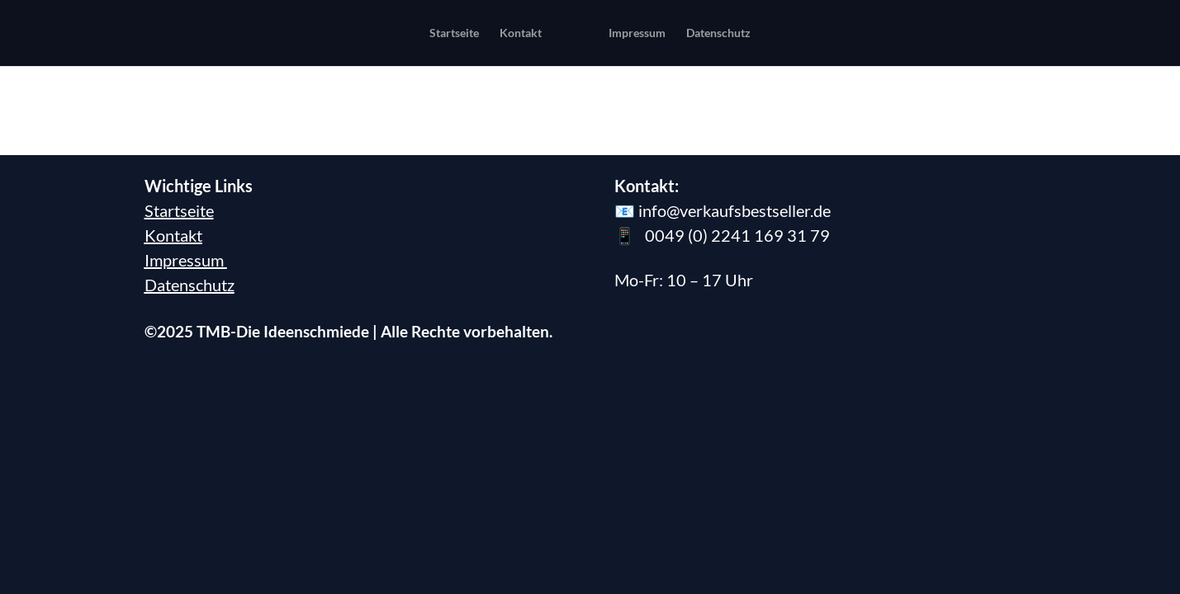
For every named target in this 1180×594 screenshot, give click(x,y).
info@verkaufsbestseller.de (734, 144)
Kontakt (173, 169)
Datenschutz (190, 219)
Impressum (186, 194)
